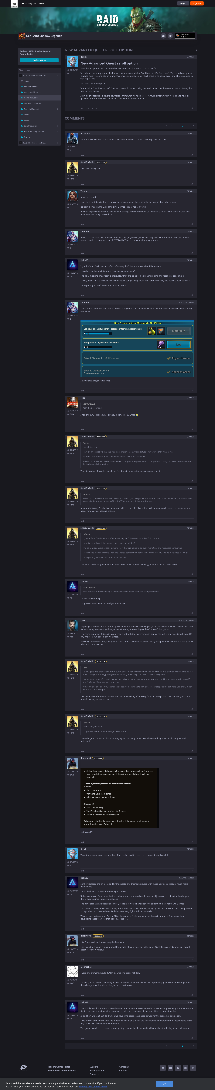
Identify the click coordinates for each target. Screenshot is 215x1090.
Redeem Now (39, 60)
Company (124, 1066)
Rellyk (83, 57)
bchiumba (85, 133)
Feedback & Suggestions (34, 131)
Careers (123, 1070)
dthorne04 (85, 758)
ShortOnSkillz (87, 162)
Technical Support (31, 109)
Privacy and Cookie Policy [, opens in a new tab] (93, 1086)
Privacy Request (98, 1070)
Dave (82, 620)
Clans (26, 114)
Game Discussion (31, 98)
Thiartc (83, 191)
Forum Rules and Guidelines (62, 1070)
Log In (183, 3)
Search (41, 3)
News (27, 81)
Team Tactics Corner (32, 103)
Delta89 (84, 260)
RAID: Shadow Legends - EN (34, 75)
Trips (82, 398)
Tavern (27, 137)
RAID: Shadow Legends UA (34, 143)
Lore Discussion (30, 126)
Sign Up (197, 3)
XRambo (84, 231)
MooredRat (85, 967)
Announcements (31, 86)
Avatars (27, 120)
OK (164, 1083)
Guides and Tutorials (32, 92)
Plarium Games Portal (59, 1066)
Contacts (94, 1074)
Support (94, 1066)
